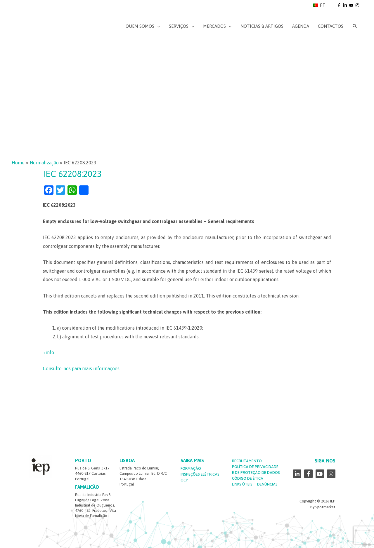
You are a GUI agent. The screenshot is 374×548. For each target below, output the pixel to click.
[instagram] (357, 5)
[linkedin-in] (345, 5)
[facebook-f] (339, 5)
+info (48, 352)
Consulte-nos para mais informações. (81, 368)
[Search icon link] (355, 26)
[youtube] (351, 5)
